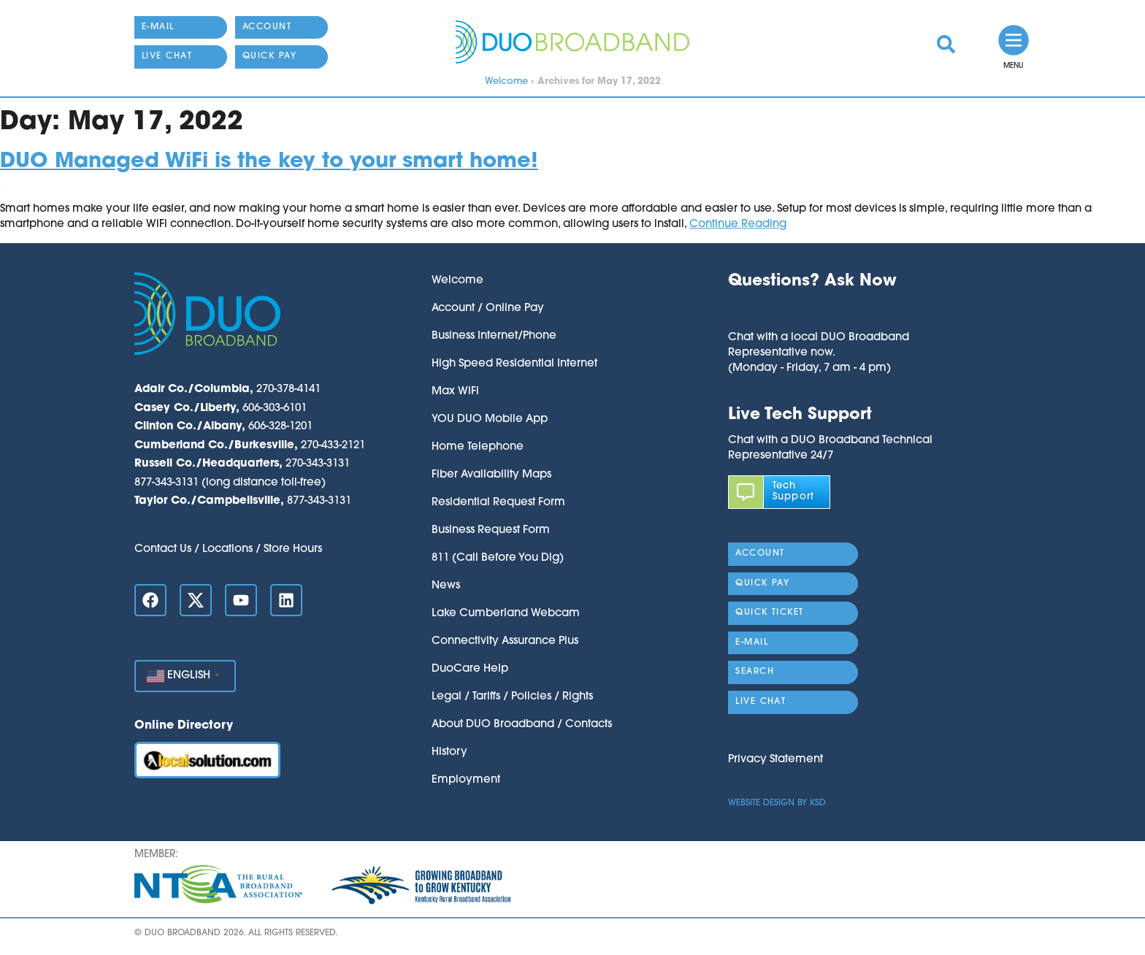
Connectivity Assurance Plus (505, 641)
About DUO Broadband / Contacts (522, 724)
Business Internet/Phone (494, 336)
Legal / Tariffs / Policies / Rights (512, 696)
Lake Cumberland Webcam (506, 613)
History (449, 752)
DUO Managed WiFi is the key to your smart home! (269, 161)
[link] (946, 44)
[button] (818, 311)
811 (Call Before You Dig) (498, 558)
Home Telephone (478, 447)
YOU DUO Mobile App (490, 419)
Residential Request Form (498, 502)
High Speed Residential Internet (514, 363)
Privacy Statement (775, 759)
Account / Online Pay (488, 308)
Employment (466, 780)
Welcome (506, 81)
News (446, 585)
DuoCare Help (470, 669)
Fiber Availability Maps (491, 474)
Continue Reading (737, 224)
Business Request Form (491, 530)
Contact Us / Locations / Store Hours (228, 549)
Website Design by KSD (777, 803)
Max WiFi (455, 391)
